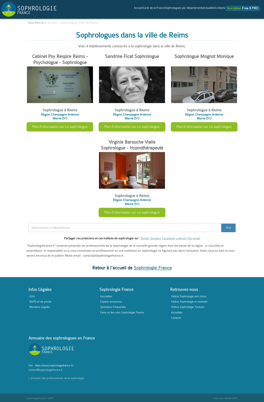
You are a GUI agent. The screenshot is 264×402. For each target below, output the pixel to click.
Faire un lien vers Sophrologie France (122, 312)
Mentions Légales (39, 307)
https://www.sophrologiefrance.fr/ (54, 365)
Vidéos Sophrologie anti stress (188, 296)
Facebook (168, 238)
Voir (228, 227)
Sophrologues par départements (163, 9)
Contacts (213, 9)
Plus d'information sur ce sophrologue (60, 127)
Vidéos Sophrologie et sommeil (189, 301)
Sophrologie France (153, 268)
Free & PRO (239, 9)
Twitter (145, 238)
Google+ (155, 238)
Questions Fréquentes (113, 307)
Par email (194, 238)
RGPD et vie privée (40, 301)
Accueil (101, 9)
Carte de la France (123, 9)
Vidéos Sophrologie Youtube (187, 307)
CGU (32, 296)
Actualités (197, 9)
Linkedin (181, 238)
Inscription (106, 296)
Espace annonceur (111, 301)
